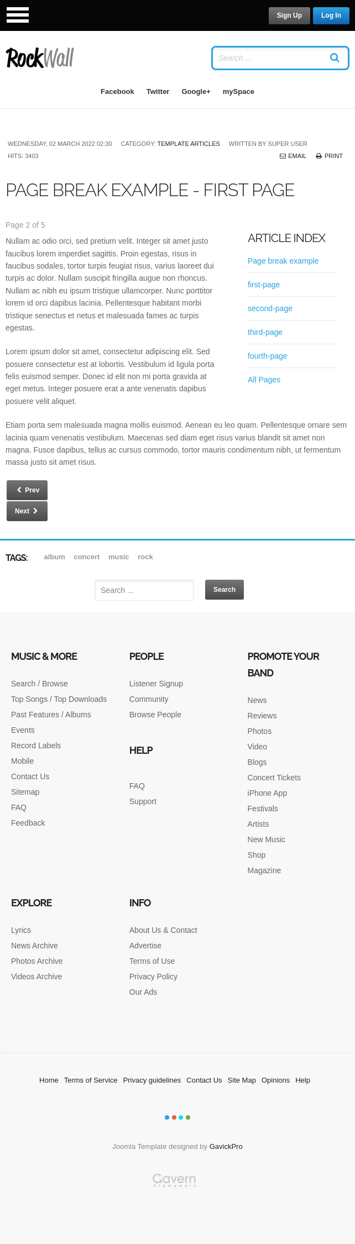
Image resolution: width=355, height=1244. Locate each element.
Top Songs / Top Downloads (59, 699)
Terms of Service (91, 1080)
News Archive (34, 945)
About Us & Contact (163, 930)
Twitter (158, 91)
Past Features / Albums (51, 714)
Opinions (276, 1080)
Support (142, 801)
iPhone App (268, 793)
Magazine (264, 870)
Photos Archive (36, 961)
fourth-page (268, 355)
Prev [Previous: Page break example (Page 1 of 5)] (27, 490)
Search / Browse (39, 683)
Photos (260, 731)
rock (145, 557)
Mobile (22, 761)
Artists (258, 824)
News (257, 700)
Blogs (257, 762)
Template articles (189, 143)
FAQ (19, 807)
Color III (181, 1117)
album (55, 557)
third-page (265, 332)
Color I (167, 1117)
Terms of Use (152, 961)
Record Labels (36, 745)
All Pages (264, 379)
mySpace (238, 91)
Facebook (117, 91)
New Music (266, 839)
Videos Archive (36, 976)
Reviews (262, 715)
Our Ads (143, 992)
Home (49, 1080)
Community (149, 699)
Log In (331, 15)
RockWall (40, 58)
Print (329, 156)
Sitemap (25, 792)
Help (302, 1080)
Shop (257, 855)
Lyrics (21, 930)
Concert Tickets (274, 777)
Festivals (263, 808)
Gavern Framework (177, 1208)
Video (258, 746)
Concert (88, 557)
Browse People (155, 714)
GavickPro (226, 1146)
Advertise (145, 945)
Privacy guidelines (152, 1080)
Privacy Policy (153, 976)
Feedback (28, 822)
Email (292, 156)
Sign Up (289, 15)
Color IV (188, 1117)
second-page (270, 308)
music (119, 557)
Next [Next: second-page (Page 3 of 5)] (27, 511)
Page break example (283, 260)
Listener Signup (156, 683)
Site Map (242, 1080)
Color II (174, 1117)
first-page (264, 284)
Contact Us (30, 776)
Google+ (195, 91)
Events (23, 730)
